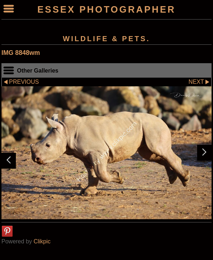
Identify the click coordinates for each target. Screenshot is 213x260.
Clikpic (42, 241)
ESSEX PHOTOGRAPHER (107, 9)
